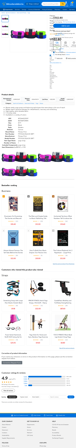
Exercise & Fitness (21, 13)
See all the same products (66, 348)
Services (17, 9)
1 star (26, 385)
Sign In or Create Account (19, 415)
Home (3, 13)
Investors (4, 432)
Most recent (12, 397)
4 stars (25, 379)
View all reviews (8, 390)
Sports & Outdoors (11, 13)
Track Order (48, 415)
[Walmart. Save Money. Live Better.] (13, 4)
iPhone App (43, 446)
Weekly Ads (60, 415)
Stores (29, 427)
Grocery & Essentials (34, 9)
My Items (72, 9)
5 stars (25, 376)
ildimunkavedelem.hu (55, 63)
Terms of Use (5, 446)
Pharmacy (57, 9)
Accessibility (55, 432)
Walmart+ (30, 432)
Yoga (28, 13)
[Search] (63, 4)
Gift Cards (30, 435)
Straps (41, 103)
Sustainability (5, 435)
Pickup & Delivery (47, 9)
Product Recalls (56, 435)
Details (68, 54)
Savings (24, 9)
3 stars (25, 381)
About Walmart (6, 424)
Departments (8, 9)
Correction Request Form (12, 363)
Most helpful (35, 397)
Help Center (36, 415)
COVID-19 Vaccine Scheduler (60, 424)
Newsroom (5, 430)
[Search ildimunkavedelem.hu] (50, 4)
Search (71, 397)
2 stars (25, 383)
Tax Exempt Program (58, 438)
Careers (65, 9)
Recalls (54, 430)
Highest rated (24, 397)
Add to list (58, 58)
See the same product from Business (63, 264)
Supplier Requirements (8, 438)
